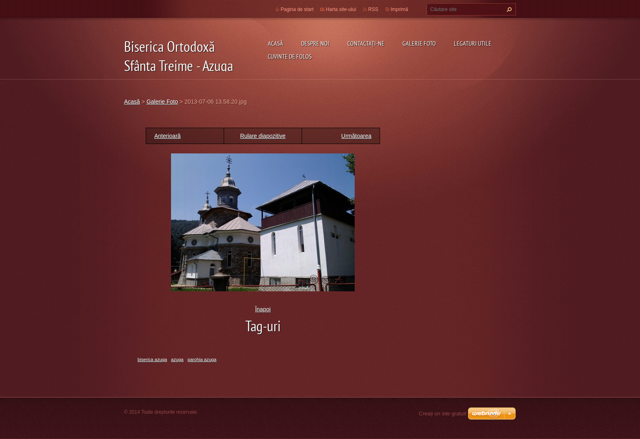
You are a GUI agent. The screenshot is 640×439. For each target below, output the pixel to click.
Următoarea (356, 136)
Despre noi (315, 43)
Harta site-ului (341, 9)
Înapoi (263, 309)
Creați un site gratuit (442, 413)
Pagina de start (297, 9)
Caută (508, 9)
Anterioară (167, 136)
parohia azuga (201, 359)
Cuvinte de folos (290, 56)
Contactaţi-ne (365, 43)
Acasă (275, 43)
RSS (373, 9)
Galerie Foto (419, 43)
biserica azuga (152, 359)
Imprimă (399, 9)
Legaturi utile (472, 43)
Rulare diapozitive (262, 136)
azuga (177, 359)
